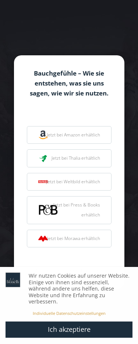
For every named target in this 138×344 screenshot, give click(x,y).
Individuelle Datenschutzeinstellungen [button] (69, 313)
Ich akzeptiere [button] (69, 329)
